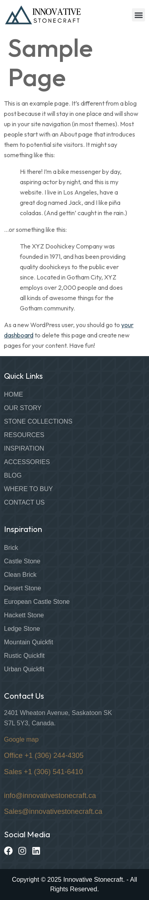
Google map (21, 739)
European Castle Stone (37, 601)
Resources (24, 435)
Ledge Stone (22, 628)
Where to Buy (28, 489)
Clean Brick (20, 574)
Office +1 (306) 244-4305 (43, 755)
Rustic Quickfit (24, 655)
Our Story (23, 408)
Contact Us (24, 502)
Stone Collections (38, 421)
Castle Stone (22, 561)
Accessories (27, 462)
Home (13, 394)
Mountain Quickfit (28, 642)
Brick (11, 547)
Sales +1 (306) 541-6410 (43, 772)
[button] (138, 14)
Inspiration (24, 448)
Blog (12, 475)
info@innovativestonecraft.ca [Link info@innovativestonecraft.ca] (50, 796)
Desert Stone (22, 588)
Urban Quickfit (24, 669)
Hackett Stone (24, 615)
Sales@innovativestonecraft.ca (53, 811)
